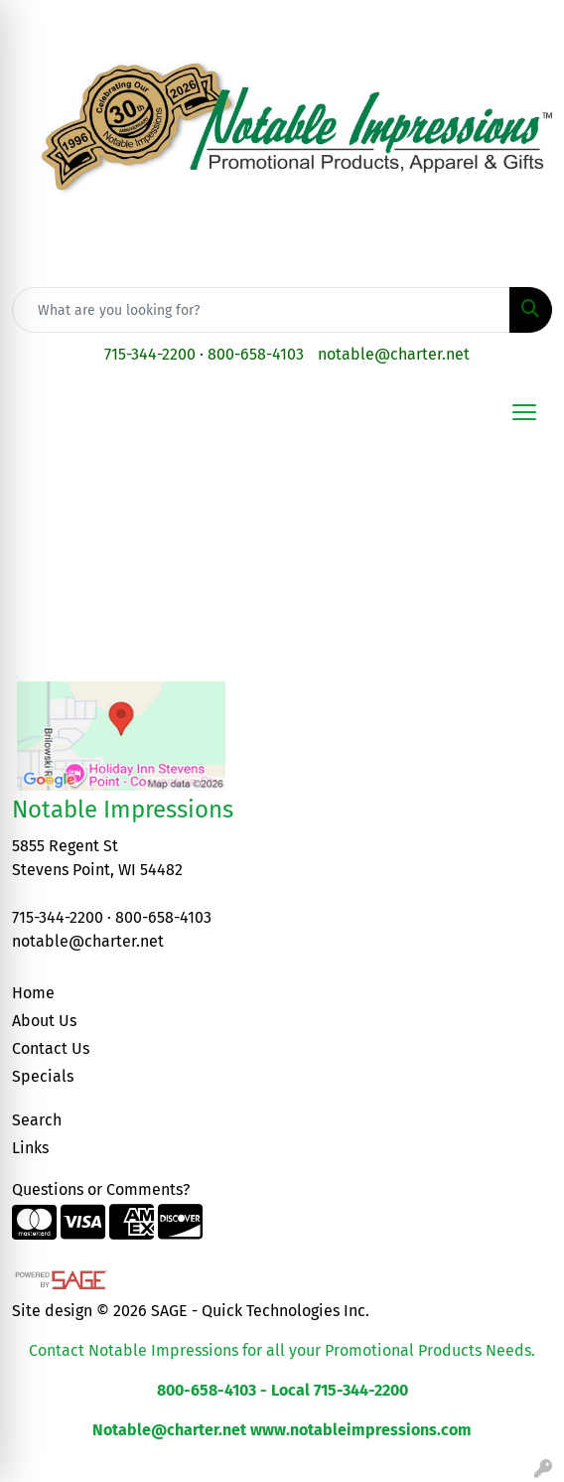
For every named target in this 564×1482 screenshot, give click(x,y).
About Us (44, 1020)
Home (33, 992)
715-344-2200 (150, 354)
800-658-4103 (256, 354)
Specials (42, 1076)
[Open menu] (524, 412)
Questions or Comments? (101, 1189)
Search (37, 1120)
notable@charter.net (394, 354)
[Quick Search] (261, 310)
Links (30, 1147)
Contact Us (50, 1048)
